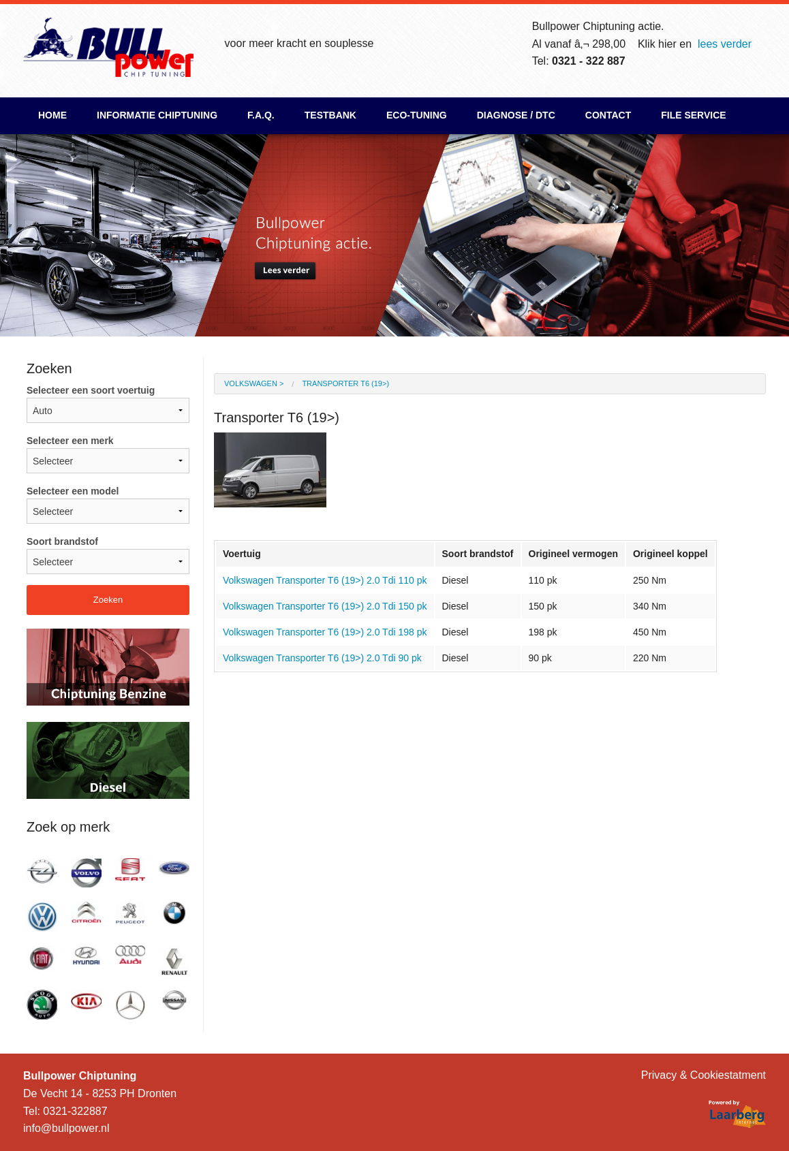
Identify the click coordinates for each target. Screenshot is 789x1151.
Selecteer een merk (108, 454)
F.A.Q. (261, 115)
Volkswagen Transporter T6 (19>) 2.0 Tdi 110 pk (325, 580)
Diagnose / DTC (516, 115)
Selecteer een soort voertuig (108, 404)
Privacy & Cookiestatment (703, 1075)
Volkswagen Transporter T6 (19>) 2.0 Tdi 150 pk (325, 606)
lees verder (725, 44)
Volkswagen (250, 383)
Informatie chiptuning (157, 115)
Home (52, 115)
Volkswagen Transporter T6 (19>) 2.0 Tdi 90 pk (322, 657)
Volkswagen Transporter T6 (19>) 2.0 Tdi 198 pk (325, 632)
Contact (608, 115)
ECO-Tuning (416, 115)
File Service (693, 115)
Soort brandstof (108, 555)
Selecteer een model (108, 505)
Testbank (330, 115)
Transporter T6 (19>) (345, 383)
